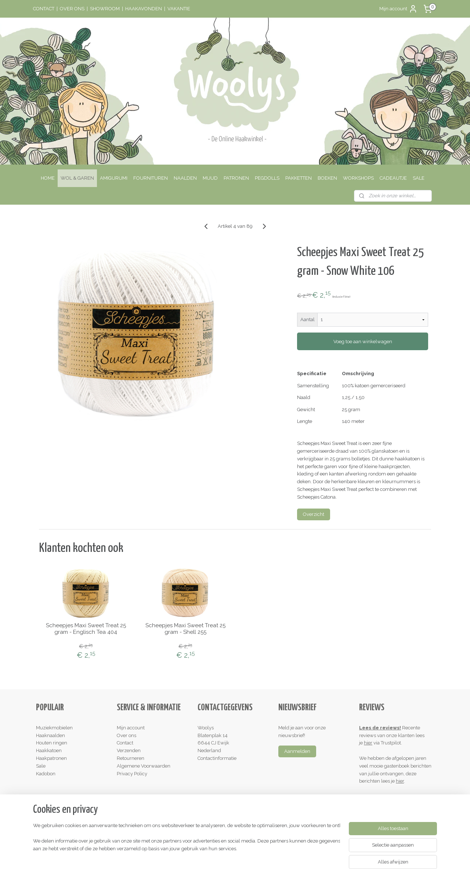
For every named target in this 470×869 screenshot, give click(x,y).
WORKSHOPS (358, 178)
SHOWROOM (105, 8)
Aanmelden (297, 751)
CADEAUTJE (393, 178)
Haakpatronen (51, 758)
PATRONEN (236, 178)
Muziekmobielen (54, 727)
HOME (48, 178)
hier (368, 743)
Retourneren (130, 758)
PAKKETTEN (298, 178)
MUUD (210, 178)
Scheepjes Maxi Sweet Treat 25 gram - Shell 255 (185, 628)
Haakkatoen (49, 750)
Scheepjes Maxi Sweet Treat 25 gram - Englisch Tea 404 (86, 628)
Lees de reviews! (380, 727)
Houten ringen (51, 743)
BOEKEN (327, 178)
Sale (41, 766)
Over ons (126, 735)
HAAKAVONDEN (143, 8)
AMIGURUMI (113, 178)
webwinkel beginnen (244, 855)
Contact (125, 743)
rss (218, 855)
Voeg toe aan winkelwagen (362, 341)
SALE (418, 178)
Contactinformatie (217, 758)
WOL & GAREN (77, 178)
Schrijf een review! (382, 796)
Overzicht (313, 514)
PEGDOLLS (267, 178)
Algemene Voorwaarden (143, 766)
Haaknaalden (50, 735)
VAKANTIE (178, 8)
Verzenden (129, 750)
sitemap (205, 855)
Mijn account (398, 8)
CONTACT (43, 8)
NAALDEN (185, 178)
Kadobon (45, 773)
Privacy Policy (132, 773)
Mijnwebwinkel (306, 855)
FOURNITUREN (150, 178)
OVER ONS (72, 8)
